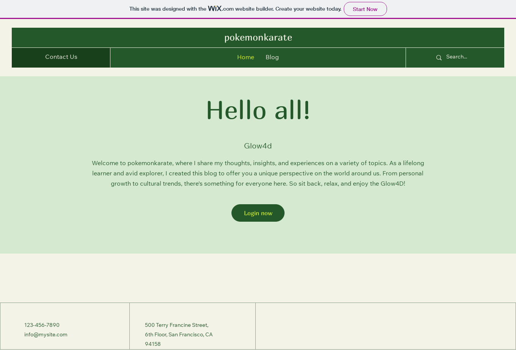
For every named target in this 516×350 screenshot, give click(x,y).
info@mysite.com (46, 335)
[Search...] (467, 58)
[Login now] (258, 213)
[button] (61, 58)
